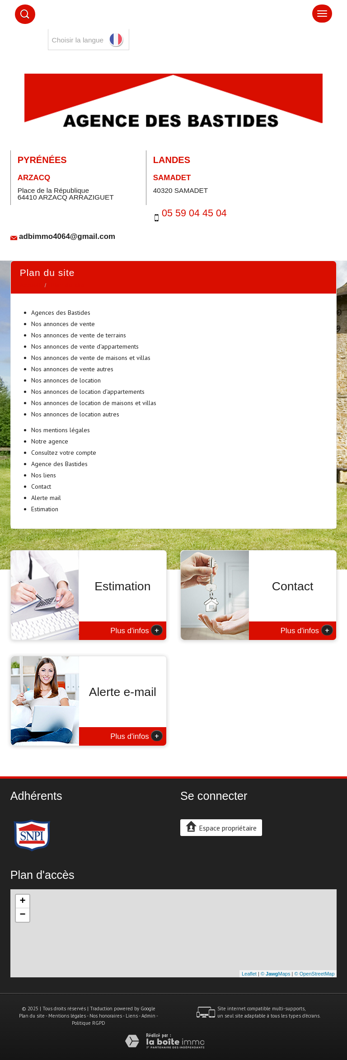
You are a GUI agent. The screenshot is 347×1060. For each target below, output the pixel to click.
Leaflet (249, 973)
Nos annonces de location (66, 380)
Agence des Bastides (59, 464)
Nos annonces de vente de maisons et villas (90, 358)
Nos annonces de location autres (75, 414)
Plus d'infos (136, 630)
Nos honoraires (105, 1016)
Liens (132, 1016)
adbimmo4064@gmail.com (67, 236)
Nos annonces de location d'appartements (88, 392)
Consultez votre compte (63, 452)
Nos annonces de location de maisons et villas (93, 403)
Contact (41, 486)
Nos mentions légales (60, 430)
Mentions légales (67, 1016)
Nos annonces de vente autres (72, 369)
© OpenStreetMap (314, 973)
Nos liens (43, 475)
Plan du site (32, 1016)
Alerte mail (46, 498)
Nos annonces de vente (63, 324)
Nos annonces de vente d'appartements (85, 346)
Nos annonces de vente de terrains (78, 335)
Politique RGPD (88, 1023)
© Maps (276, 973)
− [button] (23, 915)
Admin (148, 1016)
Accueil (30, 285)
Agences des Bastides (60, 312)
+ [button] (23, 901)
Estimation (44, 509)
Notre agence (49, 441)
